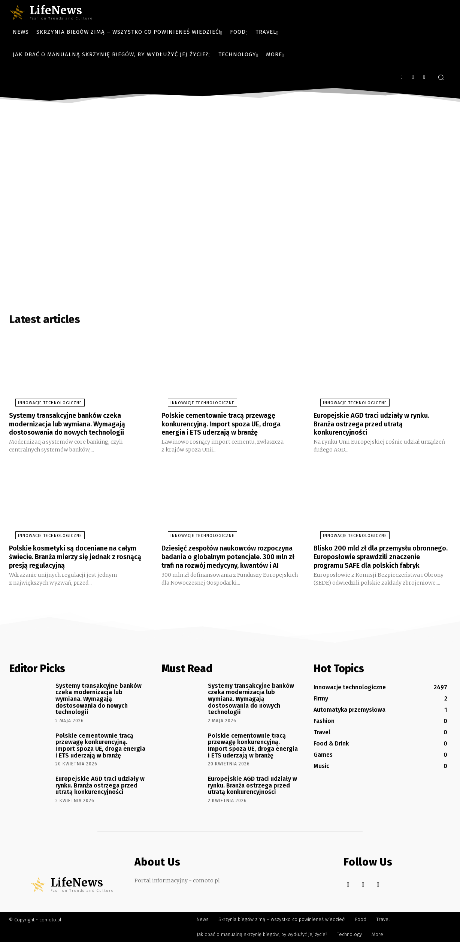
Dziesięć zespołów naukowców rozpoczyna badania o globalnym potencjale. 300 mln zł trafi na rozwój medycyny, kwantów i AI (225, 562)
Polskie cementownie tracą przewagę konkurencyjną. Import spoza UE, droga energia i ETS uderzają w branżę (228, 426)
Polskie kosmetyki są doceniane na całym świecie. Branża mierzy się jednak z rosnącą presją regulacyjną (77, 558)
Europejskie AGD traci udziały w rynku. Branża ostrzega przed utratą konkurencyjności (379, 426)
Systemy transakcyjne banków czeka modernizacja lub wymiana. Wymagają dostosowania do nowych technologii (74, 426)
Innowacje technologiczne (44, 405)
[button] (441, 77)
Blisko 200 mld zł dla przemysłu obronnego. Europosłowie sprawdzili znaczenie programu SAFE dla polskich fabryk (379, 562)
